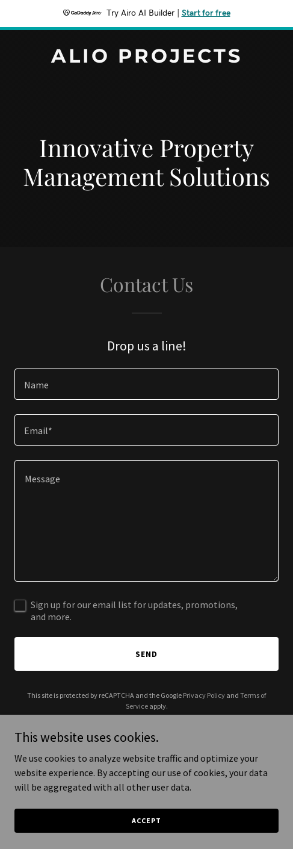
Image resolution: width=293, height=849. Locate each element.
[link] (146, 59)
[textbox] (146, 384)
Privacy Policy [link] (204, 695)
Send (146, 653)
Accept (146, 820)
